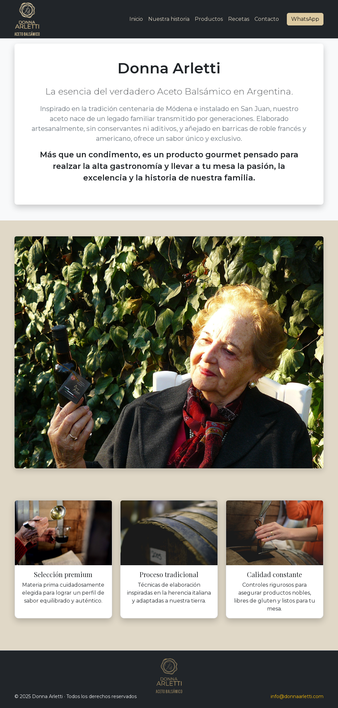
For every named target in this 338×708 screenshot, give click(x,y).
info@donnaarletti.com (297, 696)
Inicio (136, 19)
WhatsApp (305, 19)
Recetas (238, 19)
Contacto (266, 19)
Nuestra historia (168, 19)
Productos (209, 19)
